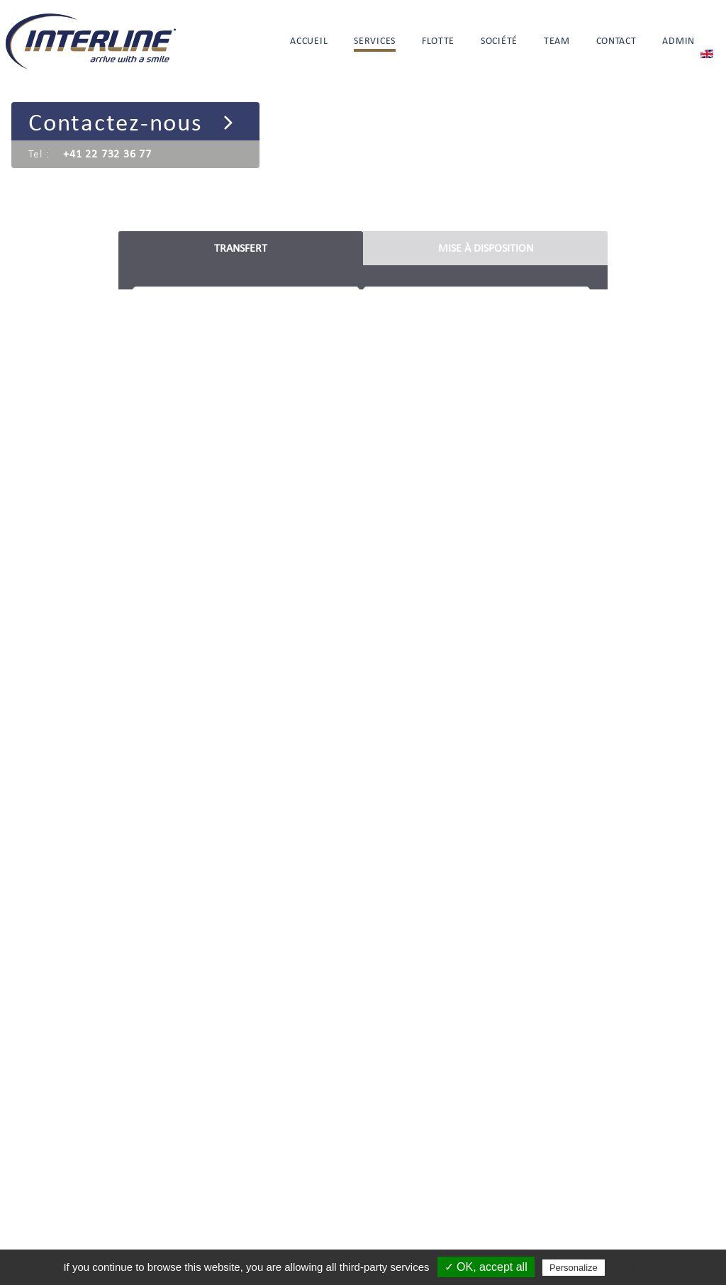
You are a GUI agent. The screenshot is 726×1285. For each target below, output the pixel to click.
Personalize (573, 1267)
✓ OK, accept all (486, 1267)
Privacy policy (642, 1267)
